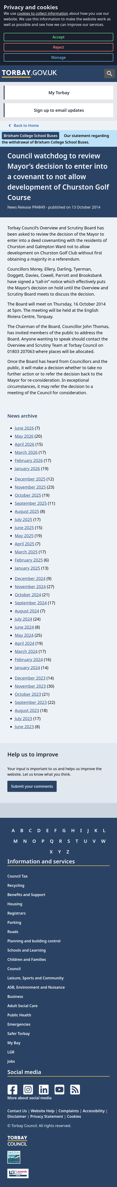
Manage (62, 58)
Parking (14, 922)
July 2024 (23, 619)
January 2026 (27, 468)
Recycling (15, 885)
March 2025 (26, 552)
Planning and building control (34, 940)
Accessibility (94, 1110)
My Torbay (59, 92)
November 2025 (30, 487)
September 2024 (31, 603)
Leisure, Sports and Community (35, 978)
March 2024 (26, 651)
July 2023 (23, 718)
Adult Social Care (22, 1005)
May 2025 (24, 535)
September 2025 (31, 503)
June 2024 (24, 627)
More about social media (29, 1097)
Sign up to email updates (59, 110)
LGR (10, 1052)
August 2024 (27, 611)
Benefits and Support (26, 894)
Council (14, 968)
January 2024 (27, 667)
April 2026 (24, 444)
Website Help (43, 1110)
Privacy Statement (46, 1116)
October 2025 (28, 495)
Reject (58, 48)
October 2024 (28, 594)
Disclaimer (16, 1116)
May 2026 (24, 436)
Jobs (11, 1061)
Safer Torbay (18, 1033)
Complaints (68, 1110)
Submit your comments (32, 786)
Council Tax (17, 876)
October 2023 (28, 694)
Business (15, 996)
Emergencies (18, 1024)
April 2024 (24, 643)
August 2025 (27, 511)
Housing (14, 903)
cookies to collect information (42, 13)
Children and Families (26, 959)
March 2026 (26, 452)
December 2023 (30, 678)
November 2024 (30, 586)
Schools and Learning (26, 950)
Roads (12, 931)
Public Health (19, 1015)
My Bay (13, 1042)
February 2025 (29, 560)
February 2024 (29, 659)
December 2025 (30, 479)
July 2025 (23, 519)
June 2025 (24, 527)
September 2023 (31, 702)
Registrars (16, 913)
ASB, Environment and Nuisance (36, 987)
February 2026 (29, 460)
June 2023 (24, 726)
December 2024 (30, 578)
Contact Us (17, 1110)
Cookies (74, 1116)
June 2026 (24, 428)
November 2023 (30, 686)
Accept (59, 37)
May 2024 (24, 635)
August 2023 (27, 710)
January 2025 (27, 568)
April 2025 (24, 544)
